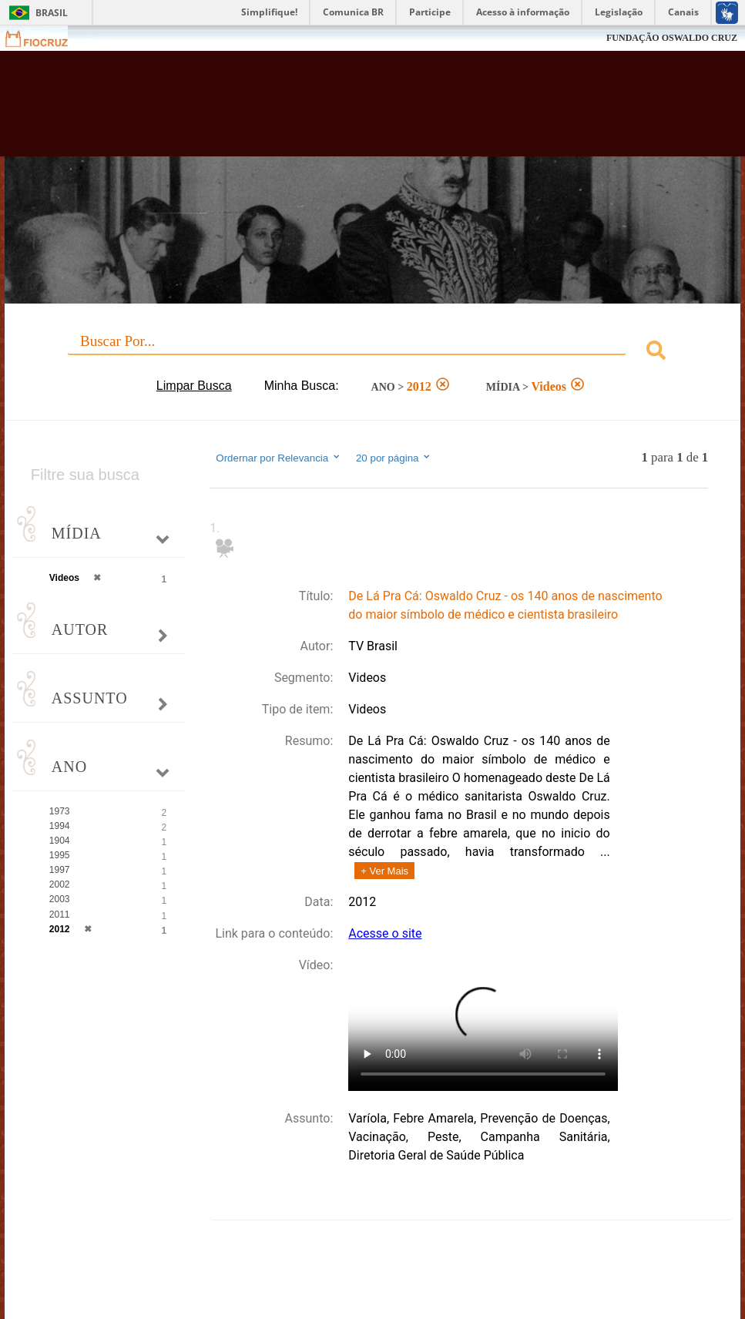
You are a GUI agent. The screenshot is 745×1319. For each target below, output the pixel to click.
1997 (59, 869)
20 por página (394, 457)
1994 (59, 826)
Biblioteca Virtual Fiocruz (320, 109)
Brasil (51, 12)
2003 (59, 899)
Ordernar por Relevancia (278, 457)
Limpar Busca (194, 385)
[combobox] (372, 352)
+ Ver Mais (384, 871)
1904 (59, 840)
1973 (59, 811)
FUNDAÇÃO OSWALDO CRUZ (671, 37)
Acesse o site (384, 933)
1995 (59, 855)
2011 (59, 914)
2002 (59, 884)
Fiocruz (46, 38)
